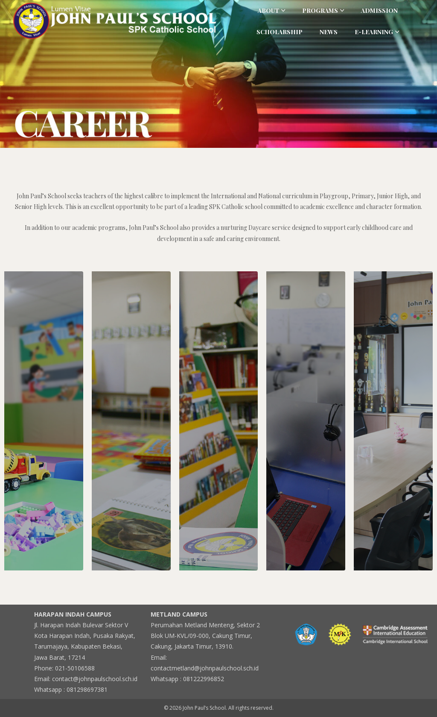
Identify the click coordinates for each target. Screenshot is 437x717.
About (268, 10)
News (329, 32)
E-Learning (374, 32)
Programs (320, 10)
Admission (379, 10)
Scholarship (279, 32)
